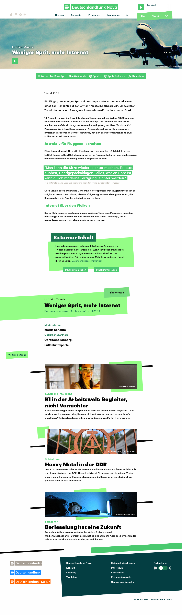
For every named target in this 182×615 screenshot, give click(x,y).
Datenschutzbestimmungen (87, 260)
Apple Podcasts (114, 76)
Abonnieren (136, 76)
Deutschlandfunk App (51, 76)
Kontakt (70, 567)
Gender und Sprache (122, 581)
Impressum (117, 567)
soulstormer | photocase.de (169, 66)
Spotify (95, 76)
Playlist (155, 16)
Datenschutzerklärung (123, 562)
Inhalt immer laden (106, 269)
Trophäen (71, 577)
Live (143, 16)
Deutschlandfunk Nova (79, 562)
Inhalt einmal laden (75, 269)
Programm (94, 15)
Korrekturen (117, 572)
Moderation (113, 15)
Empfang (71, 572)
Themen (59, 15)
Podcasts (76, 15)
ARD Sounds (77, 76)
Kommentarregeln (121, 577)
